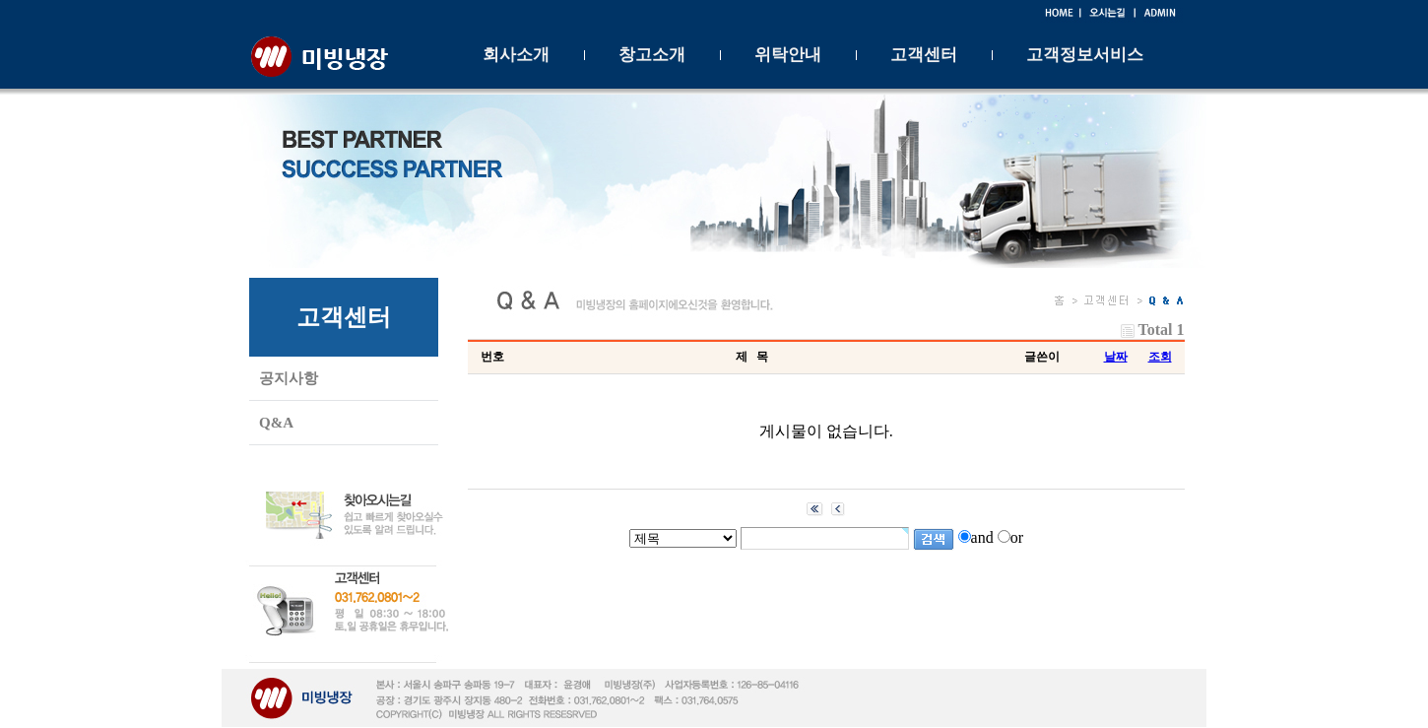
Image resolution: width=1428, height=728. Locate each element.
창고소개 (651, 54)
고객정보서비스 (1084, 54)
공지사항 (288, 378)
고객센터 (923, 54)
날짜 (1116, 357)
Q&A (276, 422)
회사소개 (516, 54)
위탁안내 (787, 54)
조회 (1160, 357)
